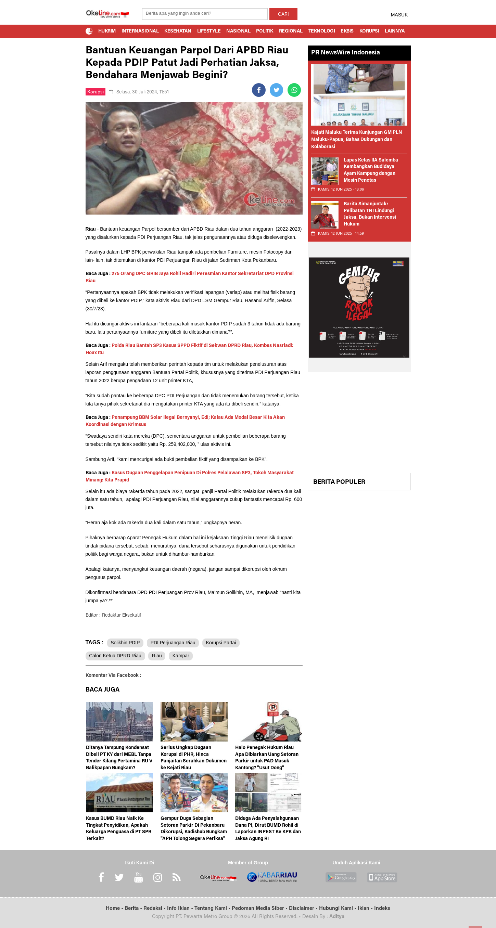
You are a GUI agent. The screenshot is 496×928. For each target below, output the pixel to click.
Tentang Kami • (213, 908)
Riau (158, 656)
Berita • (134, 908)
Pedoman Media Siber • (260, 908)
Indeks (382, 908)
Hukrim (107, 31)
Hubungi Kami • (338, 908)
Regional (291, 31)
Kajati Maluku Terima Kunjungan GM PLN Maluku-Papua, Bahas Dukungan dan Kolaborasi (356, 140)
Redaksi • (155, 908)
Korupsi (369, 31)
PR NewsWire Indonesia (345, 53)
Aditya (336, 916)
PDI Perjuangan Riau (173, 642)
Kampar (182, 656)
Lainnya (395, 31)
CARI (283, 14)
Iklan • (366, 908)
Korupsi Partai (222, 642)
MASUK (399, 14)
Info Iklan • (180, 908)
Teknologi (321, 31)
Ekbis (347, 31)
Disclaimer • (304, 908)
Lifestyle (209, 31)
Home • (115, 908)
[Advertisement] (359, 425)
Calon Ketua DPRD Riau (115, 656)
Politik (264, 31)
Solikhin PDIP (125, 642)
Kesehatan (177, 31)
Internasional (140, 31)
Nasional (238, 31)
